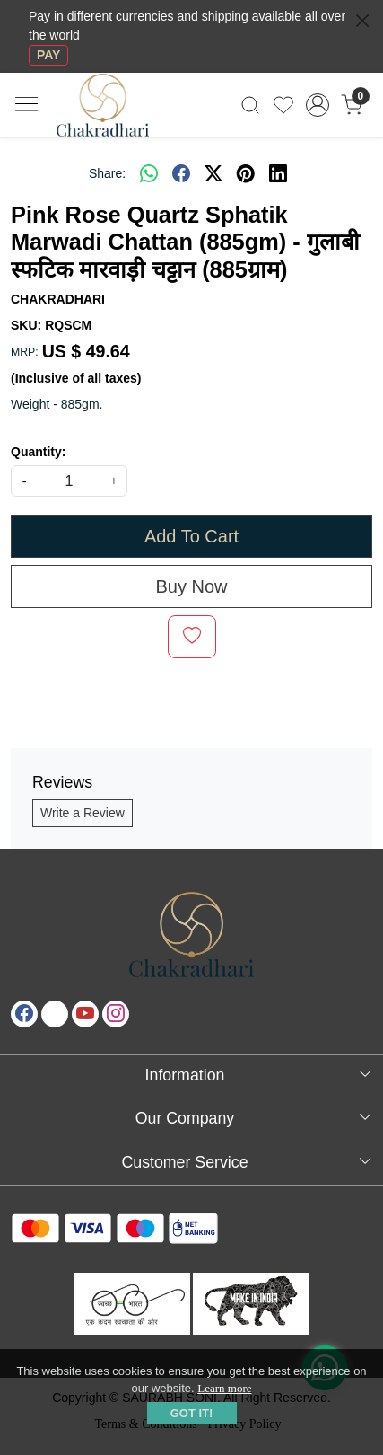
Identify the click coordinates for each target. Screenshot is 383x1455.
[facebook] (181, 173)
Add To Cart (191, 536)
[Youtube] (85, 1014)
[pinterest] (246, 173)
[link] (250, 105)
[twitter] (213, 173)
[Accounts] (317, 105)
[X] (54, 1014)
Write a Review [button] (82, 813)
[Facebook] (24, 1014)
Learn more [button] (224, 1388)
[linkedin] (278, 173)
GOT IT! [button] (191, 1413)
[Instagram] (115, 1014)
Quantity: (38, 452)
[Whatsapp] (149, 173)
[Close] (362, 20)
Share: (107, 173)
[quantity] (69, 481)
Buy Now (191, 586)
